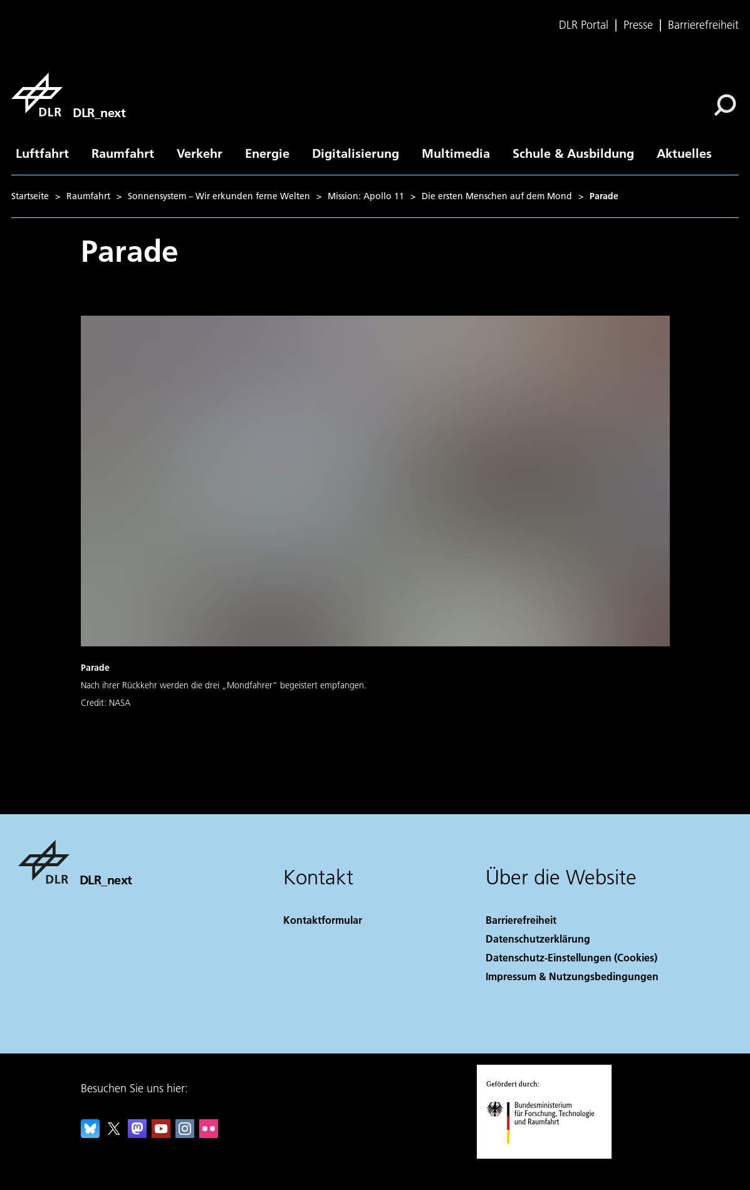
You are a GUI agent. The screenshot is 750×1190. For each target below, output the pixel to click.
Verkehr (199, 153)
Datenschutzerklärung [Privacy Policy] (538, 938)
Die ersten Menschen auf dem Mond (497, 196)
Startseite (30, 196)
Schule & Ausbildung (573, 153)
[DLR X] (114, 1134)
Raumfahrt (122, 153)
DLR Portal (583, 25)
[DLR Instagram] (184, 1134)
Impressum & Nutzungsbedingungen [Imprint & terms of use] (572, 976)
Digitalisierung (355, 153)
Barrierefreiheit (703, 25)
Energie (267, 153)
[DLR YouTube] (161, 1134)
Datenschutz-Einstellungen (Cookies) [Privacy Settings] (571, 957)
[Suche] (725, 105)
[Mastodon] (137, 1134)
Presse (638, 25)
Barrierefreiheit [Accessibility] (521, 919)
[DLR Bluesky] (90, 1134)
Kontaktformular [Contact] (322, 919)
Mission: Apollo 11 (366, 196)
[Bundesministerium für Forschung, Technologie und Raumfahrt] (547, 1154)
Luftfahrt (42, 153)
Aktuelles (684, 153)
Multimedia (456, 153)
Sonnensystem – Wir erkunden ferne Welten (219, 196)
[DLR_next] (68, 94)
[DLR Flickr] (208, 1134)
